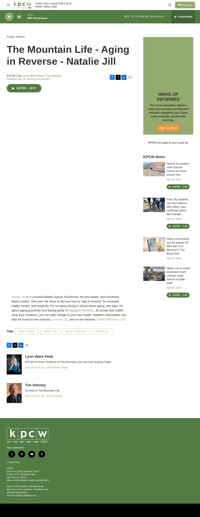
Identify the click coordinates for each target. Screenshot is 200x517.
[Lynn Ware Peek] (14, 364)
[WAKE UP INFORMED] (168, 62)
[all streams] (183, 16)
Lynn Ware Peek (33, 75)
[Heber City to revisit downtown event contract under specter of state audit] (154, 274)
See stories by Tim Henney (43, 396)
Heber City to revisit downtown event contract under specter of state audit (178, 275)
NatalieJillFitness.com (111, 319)
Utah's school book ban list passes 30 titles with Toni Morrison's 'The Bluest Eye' (178, 246)
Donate (186, 5)
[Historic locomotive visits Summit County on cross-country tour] (154, 169)
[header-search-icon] (170, 5)
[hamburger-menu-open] (8, 5)
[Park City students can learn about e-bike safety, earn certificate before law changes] (154, 205)
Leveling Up (60, 319)
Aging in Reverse (75, 331)
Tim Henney (53, 75)
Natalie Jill (18, 297)
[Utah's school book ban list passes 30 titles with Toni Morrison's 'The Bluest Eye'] (154, 244)
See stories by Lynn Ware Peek (46, 367)
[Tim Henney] (14, 393)
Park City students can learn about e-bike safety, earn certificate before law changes (177, 207)
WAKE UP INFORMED (168, 97)
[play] (9, 17)
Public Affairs (16, 36)
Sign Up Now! (168, 128)
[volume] (19, 17)
